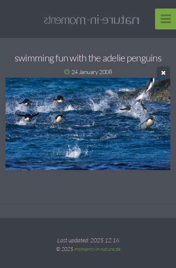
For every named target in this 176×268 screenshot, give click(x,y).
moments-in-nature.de (97, 249)
